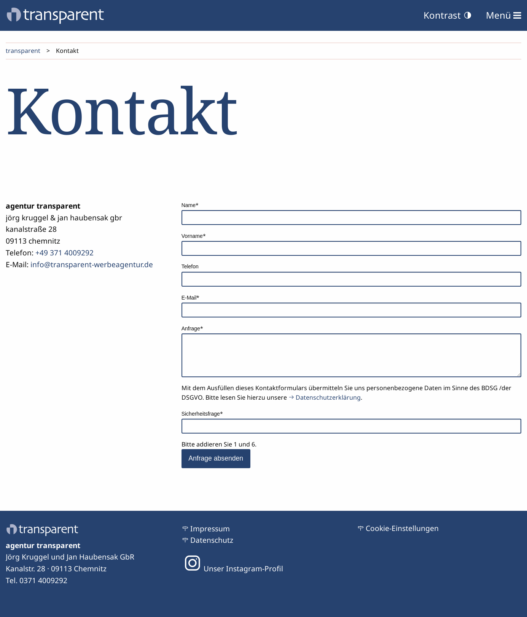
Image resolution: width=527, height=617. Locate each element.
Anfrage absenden (215, 458)
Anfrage (194, 328)
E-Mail (194, 297)
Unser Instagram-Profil (232, 568)
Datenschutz (211, 540)
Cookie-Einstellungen (402, 528)
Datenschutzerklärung (328, 397)
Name (194, 204)
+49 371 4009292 (64, 252)
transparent (23, 50)
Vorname (194, 235)
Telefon (190, 266)
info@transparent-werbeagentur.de (91, 264)
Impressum (210, 528)
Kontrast (448, 15)
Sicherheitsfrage (202, 413)
